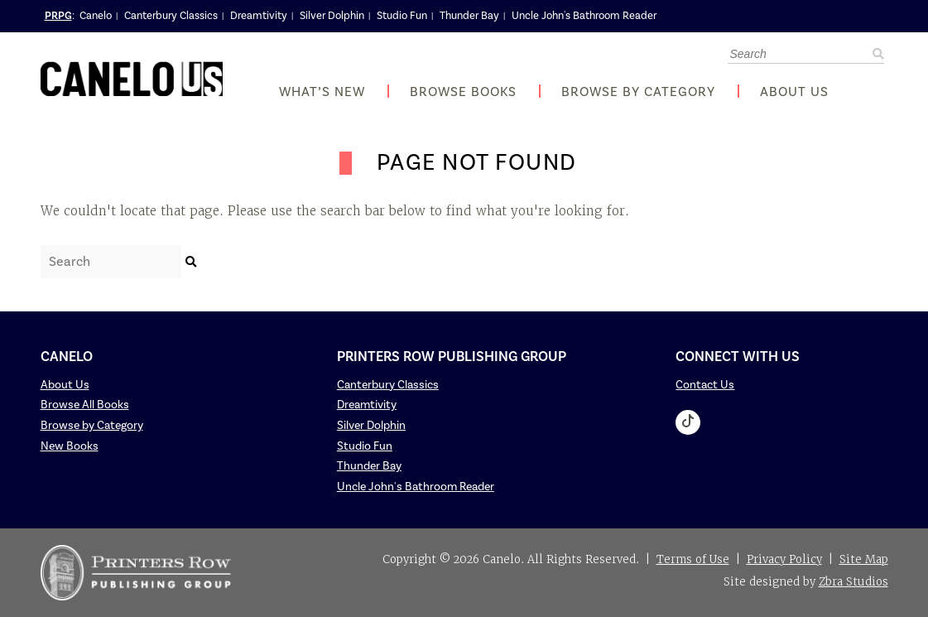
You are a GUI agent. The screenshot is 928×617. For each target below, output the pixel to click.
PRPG (58, 15)
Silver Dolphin (332, 15)
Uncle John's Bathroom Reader (584, 15)
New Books (70, 446)
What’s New (322, 92)
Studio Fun (402, 15)
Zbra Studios (853, 582)
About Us (794, 92)
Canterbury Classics (171, 15)
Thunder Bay (469, 15)
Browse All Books (85, 405)
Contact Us (705, 385)
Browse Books (463, 92)
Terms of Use (692, 559)
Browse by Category (638, 92)
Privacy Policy (784, 559)
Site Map (863, 559)
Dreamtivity (258, 15)
